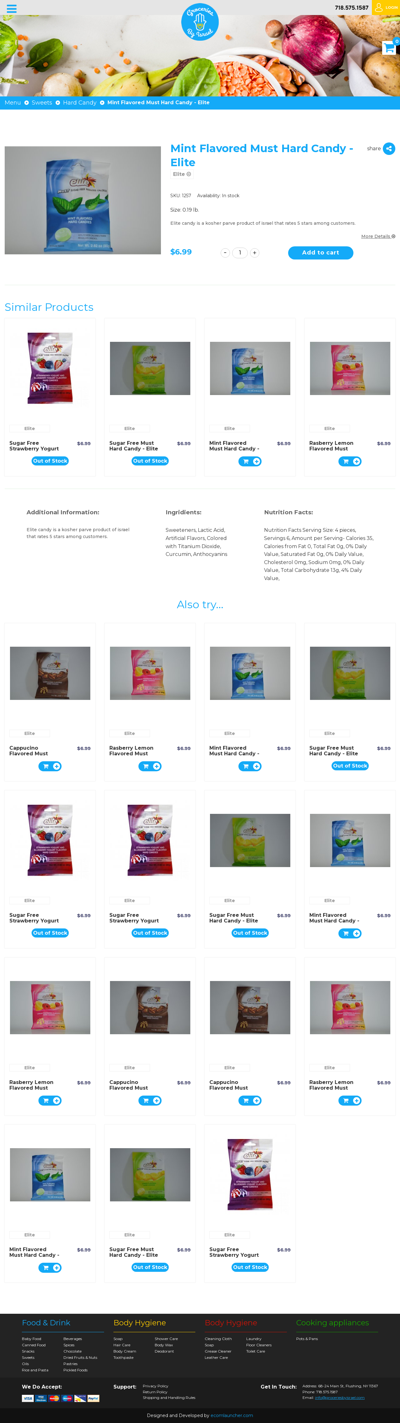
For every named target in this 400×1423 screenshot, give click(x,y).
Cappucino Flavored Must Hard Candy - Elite (33, 753)
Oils (25, 1363)
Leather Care (216, 1357)
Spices (68, 1345)
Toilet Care (255, 1351)
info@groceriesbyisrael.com (340, 1397)
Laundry (254, 1338)
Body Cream (124, 1351)
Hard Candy (80, 102)
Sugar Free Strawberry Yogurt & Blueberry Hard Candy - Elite (34, 451)
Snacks (28, 1351)
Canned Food (34, 1345)
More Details (378, 236)
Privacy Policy (155, 1386)
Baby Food (31, 1338)
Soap (117, 1338)
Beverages (72, 1338)
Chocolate (72, 1351)
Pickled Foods (75, 1370)
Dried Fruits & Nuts (80, 1357)
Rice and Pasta (35, 1370)
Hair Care (121, 1345)
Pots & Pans (307, 1338)
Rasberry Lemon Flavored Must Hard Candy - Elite (333, 448)
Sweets (42, 102)
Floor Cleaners (259, 1345)
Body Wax (164, 1345)
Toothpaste (123, 1357)
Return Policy (155, 1392)
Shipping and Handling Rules (169, 1397)
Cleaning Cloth (218, 1338)
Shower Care (166, 1338)
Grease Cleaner (218, 1351)
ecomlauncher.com (232, 1415)
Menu (13, 102)
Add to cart (320, 252)
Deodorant (164, 1351)
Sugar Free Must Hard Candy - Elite (133, 446)
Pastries (70, 1363)
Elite (182, 174)
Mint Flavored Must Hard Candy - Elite (234, 448)
